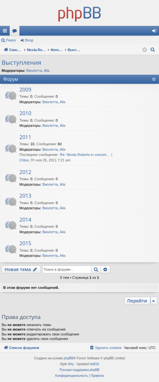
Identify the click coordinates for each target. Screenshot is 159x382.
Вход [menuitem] (155, 32)
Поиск (11, 40)
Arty (71, 364)
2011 (25, 137)
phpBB (69, 358)
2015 (25, 243)
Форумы (15, 32)
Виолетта (34, 70)
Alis (47, 70)
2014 (25, 219)
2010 (25, 113)
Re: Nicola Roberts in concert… (85, 155)
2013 (25, 195)
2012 (25, 172)
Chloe (24, 160)
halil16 (94, 364)
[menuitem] (153, 49)
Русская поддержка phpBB (79, 370)
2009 (25, 89)
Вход (29, 40)
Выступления (21, 62)
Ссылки (6, 32)
